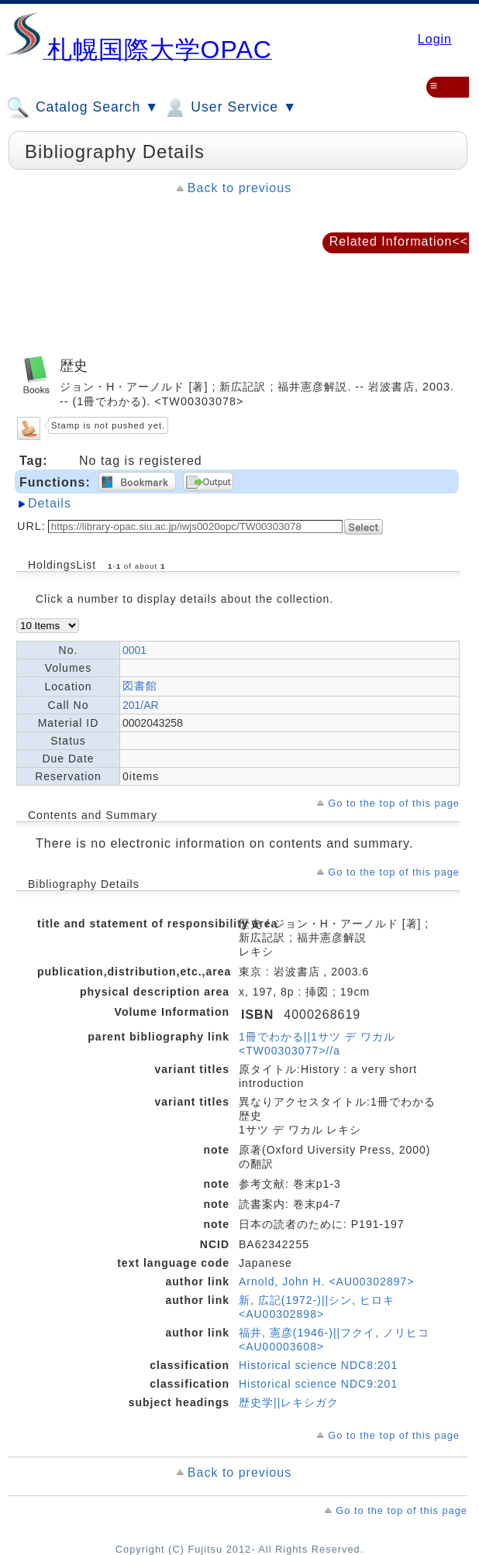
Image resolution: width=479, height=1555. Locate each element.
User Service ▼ (230, 107)
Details (49, 503)
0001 (134, 650)
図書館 (139, 685)
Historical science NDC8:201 (318, 1365)
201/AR (140, 705)
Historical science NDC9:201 (318, 1384)
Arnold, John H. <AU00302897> (326, 1281)
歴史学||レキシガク (289, 1402)
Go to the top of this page (394, 803)
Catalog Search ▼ (82, 107)
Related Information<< (398, 241)
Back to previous (239, 187)
